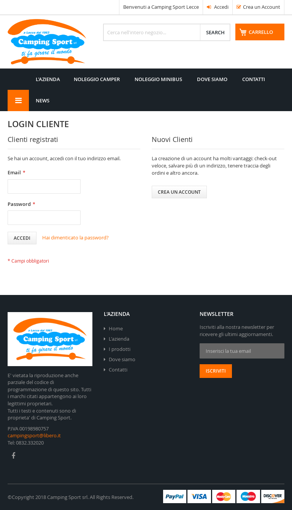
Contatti (118, 369)
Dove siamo (122, 359)
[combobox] (166, 32)
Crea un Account (261, 6)
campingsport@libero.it (34, 435)
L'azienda (119, 338)
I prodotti (119, 349)
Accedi (218, 6)
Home (116, 328)
